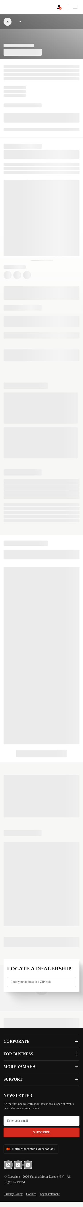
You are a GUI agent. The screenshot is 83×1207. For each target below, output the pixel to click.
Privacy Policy (13, 1194)
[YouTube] (8, 1165)
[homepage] (14, 7)
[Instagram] (28, 1165)
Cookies (31, 1194)
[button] (75, 7)
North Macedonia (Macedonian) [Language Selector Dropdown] (30, 1149)
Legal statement (50, 1194)
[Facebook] (18, 1165)
